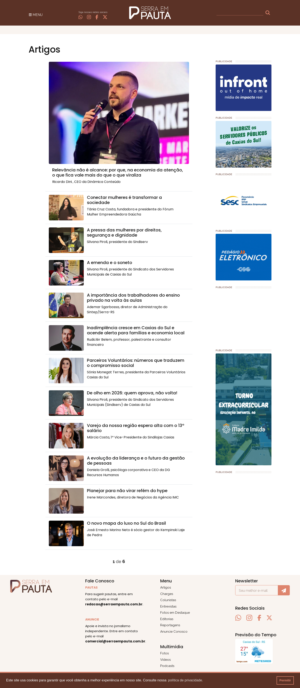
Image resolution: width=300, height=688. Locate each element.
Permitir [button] (285, 680)
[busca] (239, 13)
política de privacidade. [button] (185, 680)
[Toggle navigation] (36, 14)
